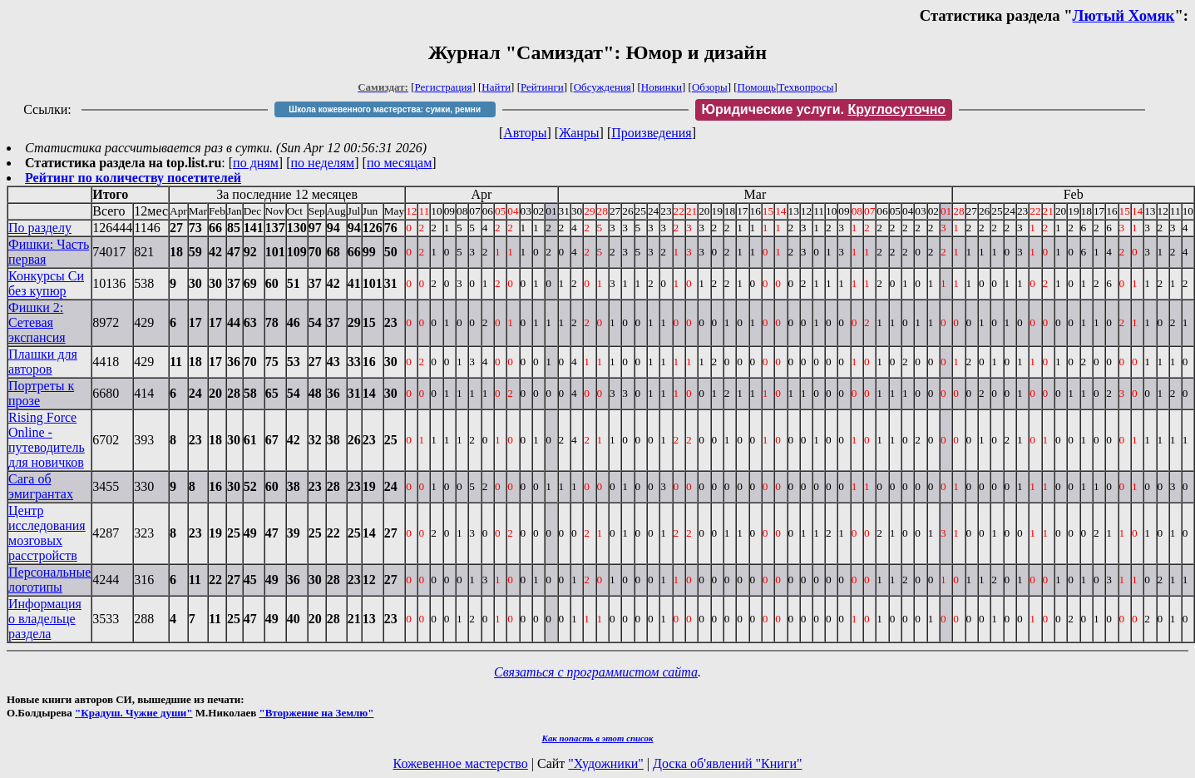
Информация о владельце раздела (44, 619)
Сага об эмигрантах (40, 486)
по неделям (323, 163)
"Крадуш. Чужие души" (134, 712)
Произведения (651, 133)
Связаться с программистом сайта (596, 672)
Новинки (661, 87)
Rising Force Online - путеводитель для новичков (46, 439)
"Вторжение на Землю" (316, 712)
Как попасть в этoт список (598, 738)
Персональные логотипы (49, 579)
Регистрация (443, 87)
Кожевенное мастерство (460, 763)
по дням (256, 163)
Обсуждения (602, 87)
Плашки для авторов (42, 361)
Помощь (757, 87)
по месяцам (399, 163)
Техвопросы (806, 87)
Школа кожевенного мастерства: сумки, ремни (385, 109)
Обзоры (710, 87)
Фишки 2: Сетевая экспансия (37, 322)
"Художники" (605, 763)
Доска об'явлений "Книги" (727, 763)
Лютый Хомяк (1124, 15)
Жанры (579, 133)
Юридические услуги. (824, 109)
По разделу (40, 228)
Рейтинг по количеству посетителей (133, 178)
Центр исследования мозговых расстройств (47, 532)
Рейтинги (542, 87)
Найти (496, 87)
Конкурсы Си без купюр (46, 283)
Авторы (524, 133)
